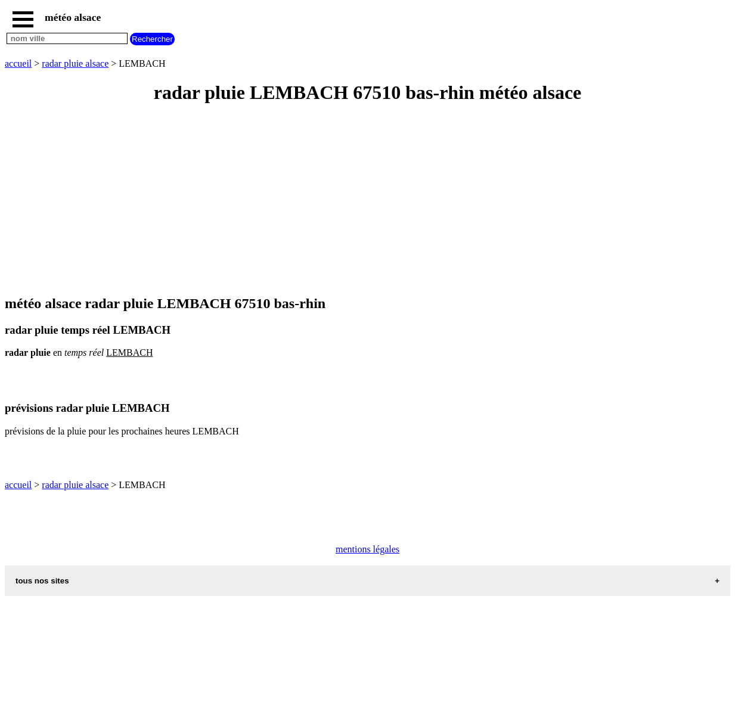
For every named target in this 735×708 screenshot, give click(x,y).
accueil (18, 63)
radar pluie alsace (75, 63)
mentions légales (367, 549)
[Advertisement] (362, 200)
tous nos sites (42, 580)
